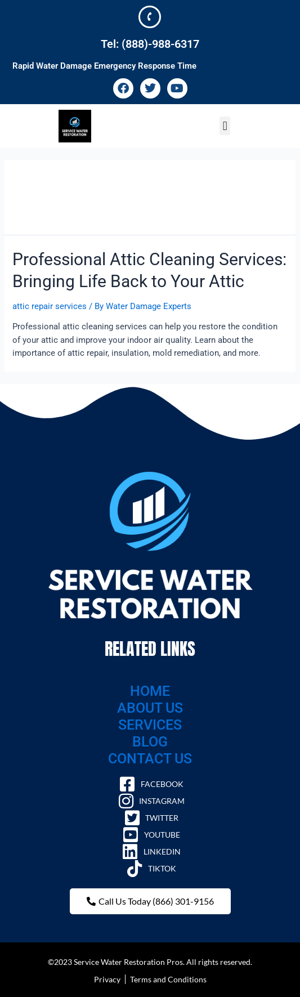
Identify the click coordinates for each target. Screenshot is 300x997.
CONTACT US (150, 758)
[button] (225, 126)
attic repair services (49, 306)
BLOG (150, 742)
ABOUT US (150, 708)
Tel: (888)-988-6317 (150, 44)
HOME (150, 691)
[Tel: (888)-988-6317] (149, 17)
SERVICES (150, 725)
